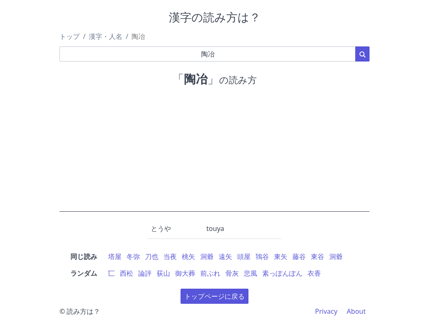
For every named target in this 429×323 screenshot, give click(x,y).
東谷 (317, 256)
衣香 (314, 273)
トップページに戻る (214, 296)
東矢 (280, 256)
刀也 (151, 256)
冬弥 (133, 256)
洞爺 (207, 256)
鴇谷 (262, 256)
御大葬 (185, 273)
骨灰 (232, 273)
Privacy (326, 311)
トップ (69, 36)
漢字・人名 (105, 36)
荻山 (163, 273)
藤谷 (299, 256)
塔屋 (114, 256)
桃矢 (188, 256)
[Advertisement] (214, 153)
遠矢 (225, 256)
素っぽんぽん (282, 273)
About (356, 311)
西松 (126, 273)
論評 (145, 273)
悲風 (250, 273)
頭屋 (244, 256)
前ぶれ (210, 273)
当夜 (170, 256)
